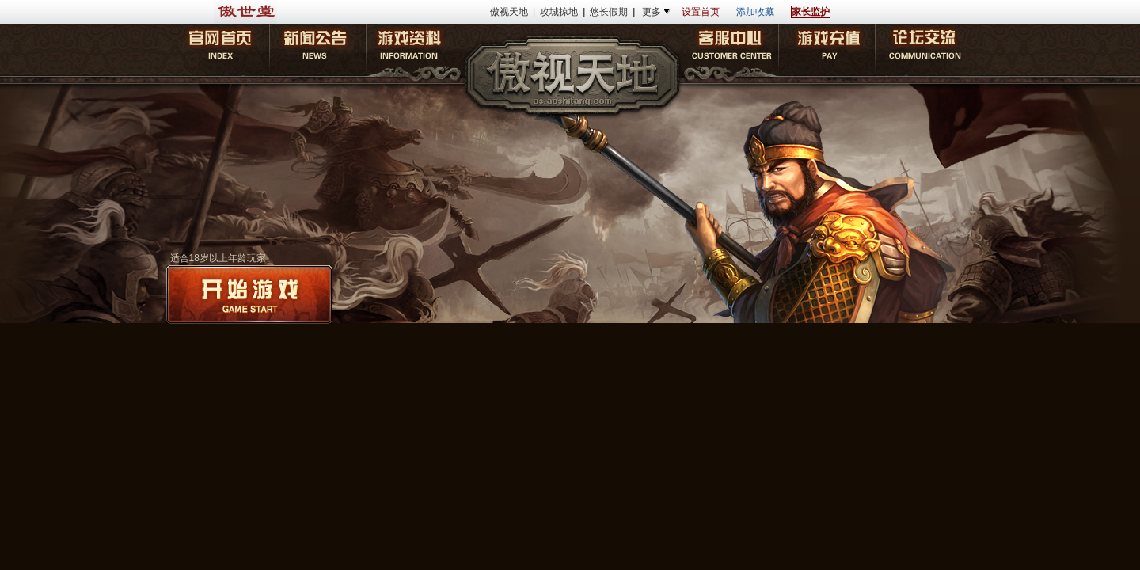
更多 (651, 11)
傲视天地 (509, 11)
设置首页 (701, 11)
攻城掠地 (559, 11)
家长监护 (811, 11)
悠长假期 (609, 11)
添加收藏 (755, 11)
